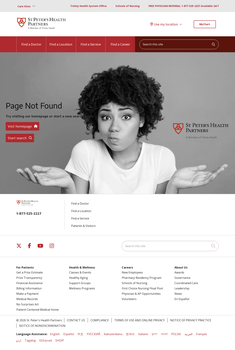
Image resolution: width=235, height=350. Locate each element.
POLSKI (176, 334)
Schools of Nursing (128, 6)
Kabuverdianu (113, 334)
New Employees (132, 272)
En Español (181, 299)
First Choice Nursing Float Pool (142, 288)
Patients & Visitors (83, 226)
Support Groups (80, 283)
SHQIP (59, 340)
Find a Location (60, 41)
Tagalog (30, 340)
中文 (80, 334)
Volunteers (129, 299)
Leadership (181, 288)
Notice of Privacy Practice (190, 320)
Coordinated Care (186, 283)
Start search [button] (20, 138)
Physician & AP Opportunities (141, 294)
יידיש (154, 334)
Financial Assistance (29, 283)
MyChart (204, 24)
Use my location (164, 24)
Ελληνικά (45, 340)
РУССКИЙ (93, 334)
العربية (188, 334)
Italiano (143, 334)
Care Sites (24, 6)
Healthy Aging (78, 278)
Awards (179, 272)
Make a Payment (27, 294)
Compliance (100, 320)
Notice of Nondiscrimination (42, 326)
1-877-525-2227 (28, 213)
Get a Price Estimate (29, 272)
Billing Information (29, 288)
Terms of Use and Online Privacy (139, 320)
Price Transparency (29, 278)
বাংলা (164, 334)
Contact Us (76, 320)
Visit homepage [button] (22, 126)
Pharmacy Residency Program (141, 278)
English (55, 334)
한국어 (130, 334)
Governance (182, 278)
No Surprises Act (27, 304)
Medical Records (27, 299)
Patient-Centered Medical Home (37, 310)
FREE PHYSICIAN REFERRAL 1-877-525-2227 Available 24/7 (184, 6)
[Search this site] (179, 44)
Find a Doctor (31, 41)
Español (68, 334)
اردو (18, 340)
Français (201, 334)
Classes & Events (80, 272)
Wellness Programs (82, 288)
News (178, 294)
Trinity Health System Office (88, 6)
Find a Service (90, 41)
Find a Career (120, 41)
